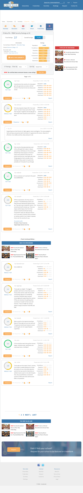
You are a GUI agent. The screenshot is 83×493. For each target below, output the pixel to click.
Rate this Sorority (16, 57)
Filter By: (15, 67)
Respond (7, 98)
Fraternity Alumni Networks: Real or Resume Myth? (41, 256)
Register (75, 2)
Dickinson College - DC (12, 47)
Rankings (55, 6)
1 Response (16, 122)
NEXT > (28, 414)
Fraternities (36, 6)
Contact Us (74, 6)
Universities (25, 6)
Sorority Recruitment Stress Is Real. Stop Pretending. (17, 249)
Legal (57, 479)
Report (50, 98)
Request (64, 6)
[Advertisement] (27, 398)
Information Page (21, 45)
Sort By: (32, 67)
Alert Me (41, 72)
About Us (57, 471)
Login (68, 2)
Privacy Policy (57, 476)
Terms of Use (57, 474)
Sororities (46, 6)
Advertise (41, 471)
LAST (34, 414)
